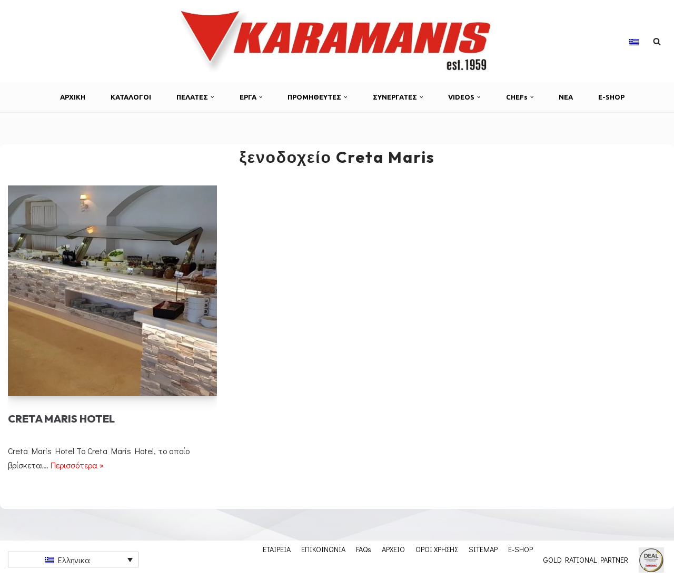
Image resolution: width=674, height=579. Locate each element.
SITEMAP (483, 549)
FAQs (363, 549)
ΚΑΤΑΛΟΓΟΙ (131, 97)
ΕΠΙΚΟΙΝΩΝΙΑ (323, 549)
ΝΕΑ (566, 97)
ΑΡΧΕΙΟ (393, 549)
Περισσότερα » (77, 464)
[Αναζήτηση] (657, 41)
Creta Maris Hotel (61, 418)
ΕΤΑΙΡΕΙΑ (277, 549)
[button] (212, 97)
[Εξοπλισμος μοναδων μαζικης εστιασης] (337, 41)
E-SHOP (611, 97)
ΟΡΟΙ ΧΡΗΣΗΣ (436, 549)
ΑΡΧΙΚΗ (72, 97)
